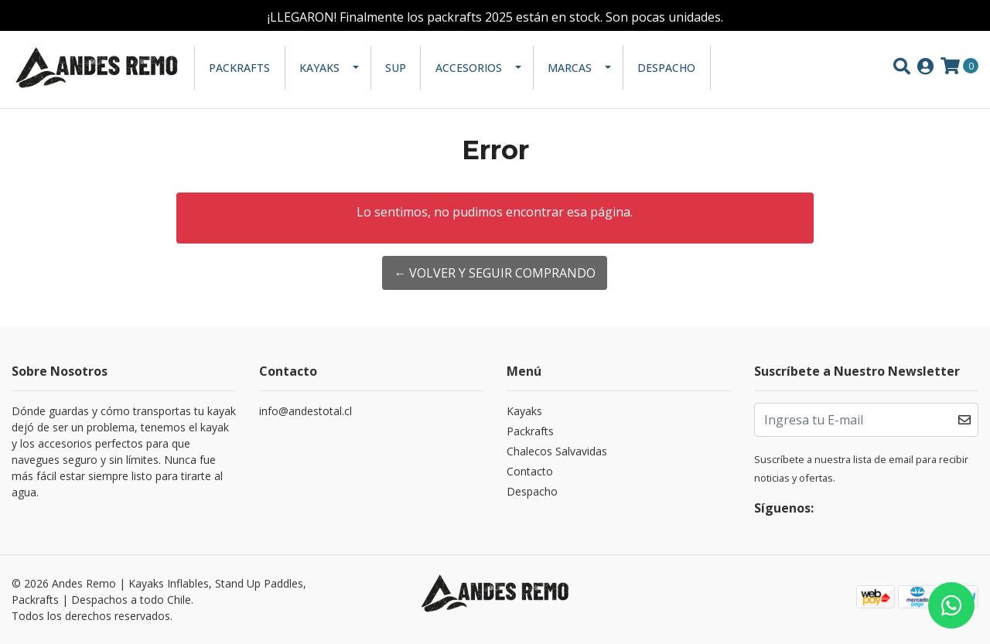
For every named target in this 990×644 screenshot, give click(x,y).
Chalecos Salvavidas (557, 451)
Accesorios (468, 67)
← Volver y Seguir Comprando (495, 272)
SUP (395, 67)
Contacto (530, 471)
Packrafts (239, 67)
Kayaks (319, 67)
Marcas (570, 67)
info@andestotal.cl (305, 411)
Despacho (666, 67)
